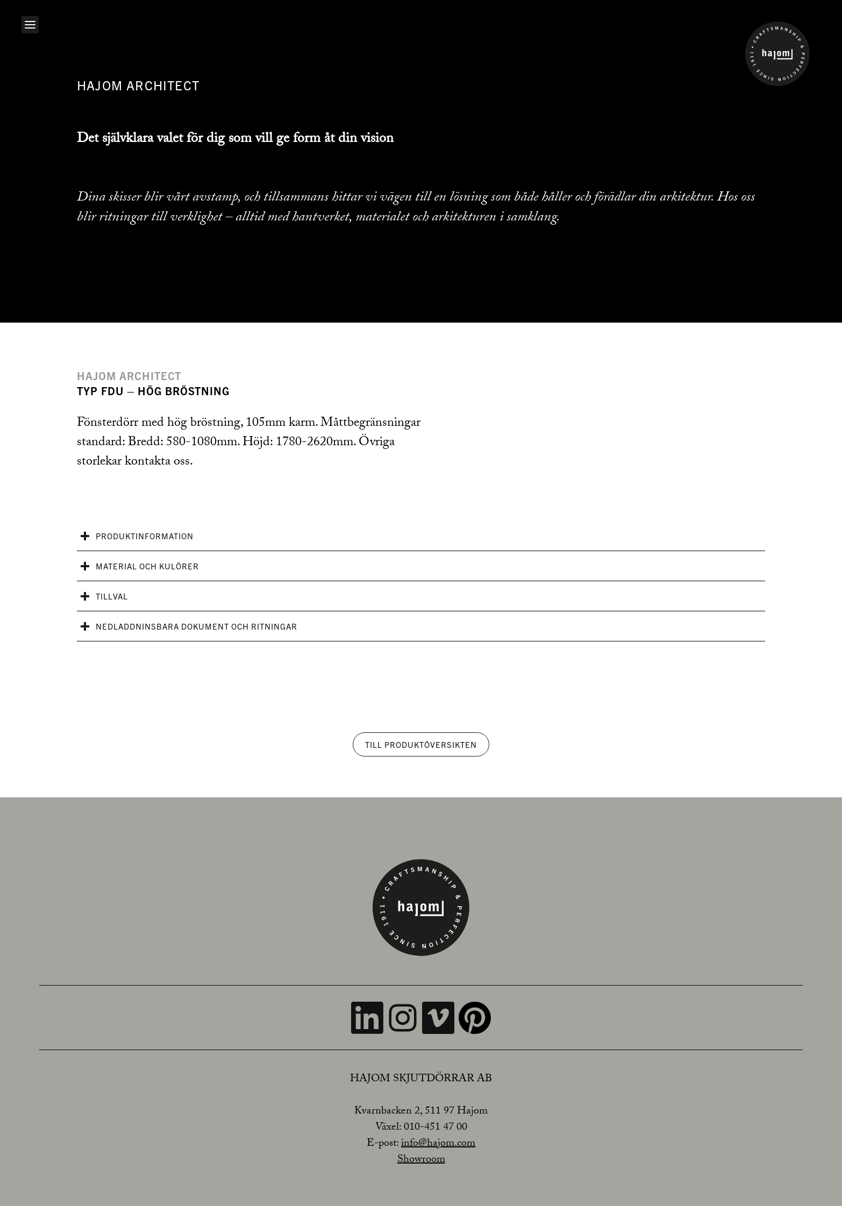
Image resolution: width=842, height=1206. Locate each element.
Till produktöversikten (421, 744)
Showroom (421, 1160)
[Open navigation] (30, 24)
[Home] (777, 54)
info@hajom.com (438, 1144)
